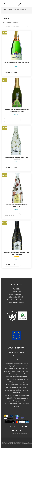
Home (4, 9)
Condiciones (16, 356)
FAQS (16, 359)
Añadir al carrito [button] (12, 72)
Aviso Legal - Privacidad (16, 352)
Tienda (10, 9)
